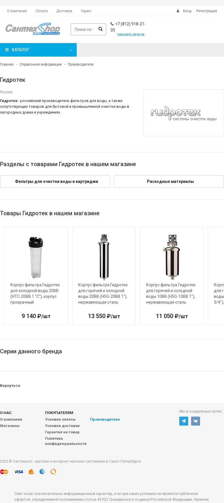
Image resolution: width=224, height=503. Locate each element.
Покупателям (59, 413)
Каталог (20, 49)
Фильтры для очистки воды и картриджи (56, 181)
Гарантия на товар (62, 432)
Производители (105, 419)
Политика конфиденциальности (66, 441)
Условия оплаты (60, 419)
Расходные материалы (170, 181)
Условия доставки (62, 426)
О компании (11, 419)
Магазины (10, 426)
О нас (6, 413)
